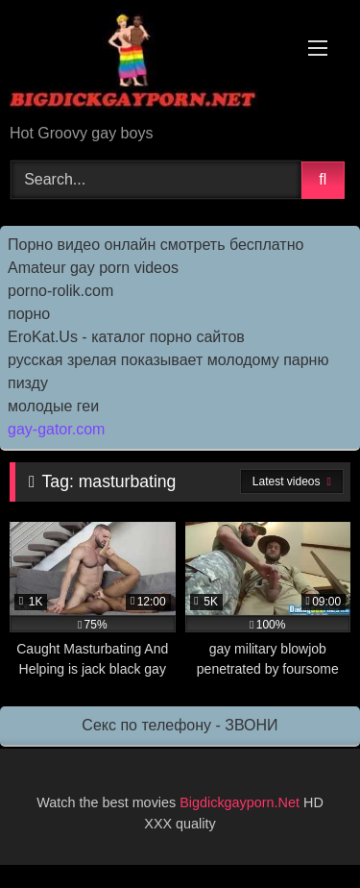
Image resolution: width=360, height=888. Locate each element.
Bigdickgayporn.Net (241, 802)
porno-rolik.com (60, 291)
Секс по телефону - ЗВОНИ (179, 725)
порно (29, 314)
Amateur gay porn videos (93, 267)
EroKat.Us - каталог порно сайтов (126, 337)
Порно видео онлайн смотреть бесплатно (155, 244)
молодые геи (53, 406)
